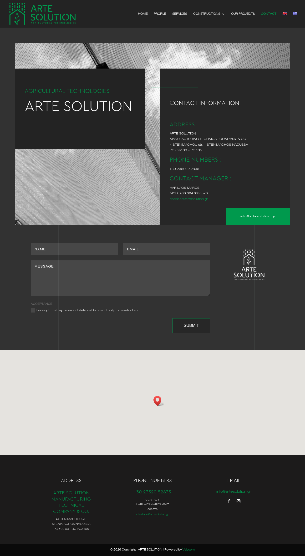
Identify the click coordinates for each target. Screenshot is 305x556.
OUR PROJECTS (243, 13)
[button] (158, 401)
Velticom (189, 549)
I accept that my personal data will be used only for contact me (85, 310)
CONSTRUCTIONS (206, 13)
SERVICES (179, 13)
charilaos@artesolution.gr (189, 199)
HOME (142, 13)
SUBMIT (191, 325)
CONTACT (268, 13)
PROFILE (160, 13)
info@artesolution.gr (257, 216)
